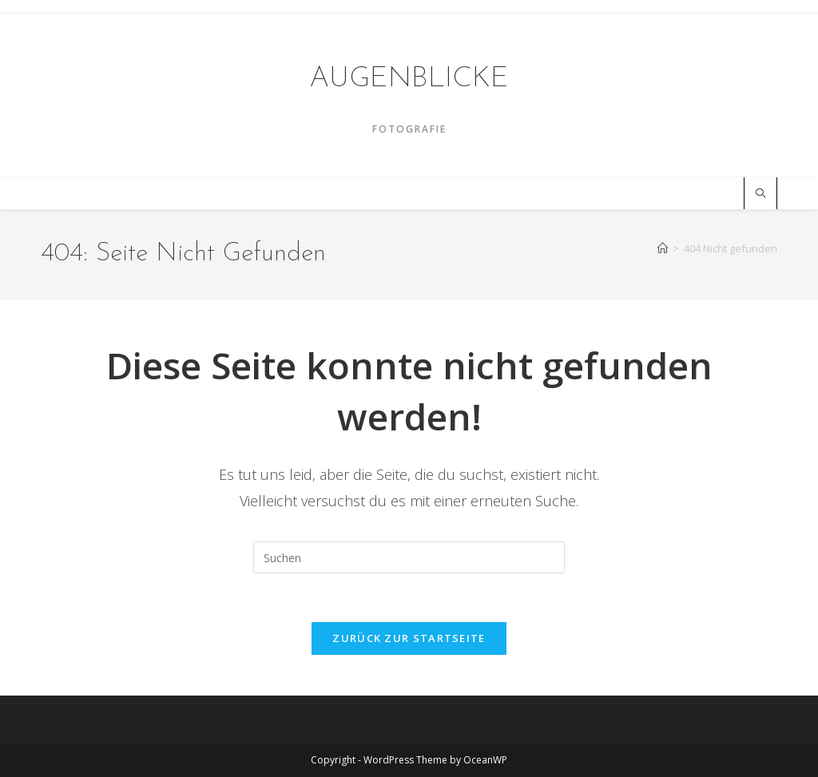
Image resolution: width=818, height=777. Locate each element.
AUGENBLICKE (409, 79)
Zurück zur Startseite (408, 638)
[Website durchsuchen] (760, 194)
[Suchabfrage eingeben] (409, 557)
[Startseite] (662, 248)
